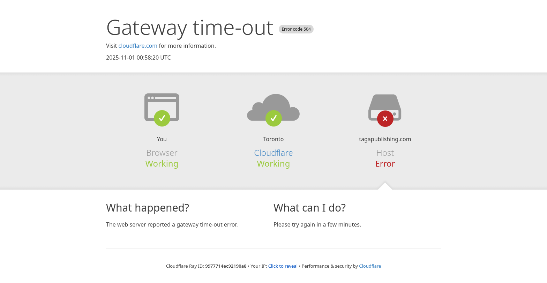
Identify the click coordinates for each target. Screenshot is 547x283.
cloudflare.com (137, 45)
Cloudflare (273, 152)
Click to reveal (283, 266)
